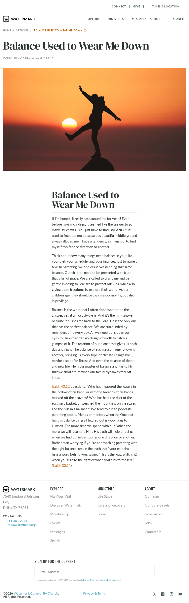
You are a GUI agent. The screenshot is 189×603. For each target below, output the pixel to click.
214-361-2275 (17, 520)
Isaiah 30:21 (62, 465)
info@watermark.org (21, 524)
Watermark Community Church (36, 593)
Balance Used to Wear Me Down (60, 30)
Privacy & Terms (94, 593)
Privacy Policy (89, 579)
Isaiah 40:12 (61, 386)
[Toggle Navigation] (164, 6)
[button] (118, 19)
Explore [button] (93, 19)
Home (7, 30)
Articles (22, 30)
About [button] (155, 19)
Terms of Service (107, 579)
